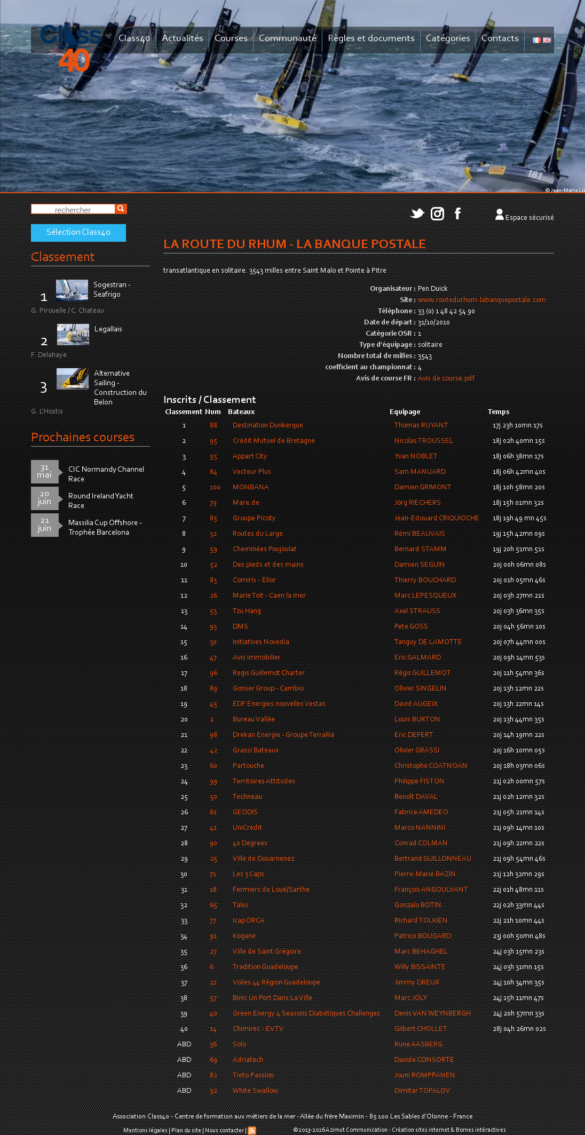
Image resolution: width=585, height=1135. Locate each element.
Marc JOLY (410, 998)
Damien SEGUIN (419, 565)
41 (213, 828)
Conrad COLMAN (421, 843)
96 (213, 673)
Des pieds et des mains (268, 565)
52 (213, 565)
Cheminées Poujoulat (265, 549)
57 (213, 998)
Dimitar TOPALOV (422, 1091)
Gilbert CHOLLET (420, 1029)
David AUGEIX (416, 704)
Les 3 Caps (248, 874)
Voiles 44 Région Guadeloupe (276, 983)
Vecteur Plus (252, 472)
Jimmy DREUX (416, 983)
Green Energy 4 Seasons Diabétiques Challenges (306, 1014)
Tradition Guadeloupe (265, 967)
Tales (241, 905)
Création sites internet (420, 1130)
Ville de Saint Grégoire (267, 952)
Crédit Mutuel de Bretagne (274, 441)
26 (213, 596)
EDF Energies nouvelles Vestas (279, 704)
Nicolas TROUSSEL (423, 441)
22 (213, 983)
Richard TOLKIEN (421, 921)
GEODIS (245, 812)
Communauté (288, 39)
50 (213, 797)
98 (213, 735)
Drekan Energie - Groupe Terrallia (283, 735)
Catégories (448, 39)
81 (213, 812)
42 (213, 751)
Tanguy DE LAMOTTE (428, 642)
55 (213, 457)
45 (213, 704)
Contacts (500, 39)
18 (213, 890)
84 (213, 472)
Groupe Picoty (254, 518)
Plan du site (186, 1131)
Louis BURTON (417, 720)
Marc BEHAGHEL (421, 952)
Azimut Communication (357, 1130)
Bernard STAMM (420, 549)
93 (213, 627)
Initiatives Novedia (261, 642)
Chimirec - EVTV (258, 1029)
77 (213, 921)
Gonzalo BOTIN (417, 905)
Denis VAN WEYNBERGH (432, 1014)
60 (213, 766)
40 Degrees (250, 843)
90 (213, 843)
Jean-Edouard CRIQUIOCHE (436, 518)
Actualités (182, 39)
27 (213, 952)
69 (213, 1060)
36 (213, 1045)
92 (213, 1091)
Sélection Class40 (78, 232)
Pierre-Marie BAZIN (425, 874)
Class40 (134, 39)
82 (213, 1076)
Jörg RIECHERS (417, 503)
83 (213, 580)
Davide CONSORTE (424, 1060)
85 (213, 518)
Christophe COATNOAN (431, 766)
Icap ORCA (249, 921)
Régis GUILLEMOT (422, 673)
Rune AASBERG (418, 1045)
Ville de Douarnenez (263, 859)
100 (215, 487)
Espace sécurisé (529, 218)
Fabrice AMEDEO (421, 812)
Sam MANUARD (420, 472)
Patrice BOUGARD (422, 936)
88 (213, 426)
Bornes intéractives (481, 1130)
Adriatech (248, 1060)
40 (213, 1014)
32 (213, 534)
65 (213, 905)
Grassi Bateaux (256, 751)
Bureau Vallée (254, 720)
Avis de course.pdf (446, 379)
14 (213, 1029)
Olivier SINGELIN (420, 689)
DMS (240, 627)
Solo (239, 1045)
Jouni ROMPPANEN (424, 1076)
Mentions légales (145, 1131)
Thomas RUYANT (421, 426)
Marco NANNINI (419, 828)
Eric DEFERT (413, 735)
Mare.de (246, 503)
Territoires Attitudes (264, 781)
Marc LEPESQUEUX (425, 596)
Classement (63, 257)
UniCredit (247, 828)
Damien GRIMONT (423, 487)
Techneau (247, 797)
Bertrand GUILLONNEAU (432, 859)
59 (213, 549)
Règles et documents (371, 39)
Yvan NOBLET (416, 457)
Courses (231, 39)
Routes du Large (258, 534)
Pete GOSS (411, 627)
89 (213, 689)
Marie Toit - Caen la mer (269, 596)
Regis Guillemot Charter (269, 673)
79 (213, 503)
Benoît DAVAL (416, 797)
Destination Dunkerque (268, 426)
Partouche (248, 766)
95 (213, 441)
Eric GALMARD (417, 658)
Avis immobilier (257, 658)
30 (213, 642)
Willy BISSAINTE (420, 967)
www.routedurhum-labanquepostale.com (482, 300)
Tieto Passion (253, 1076)
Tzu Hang (247, 611)
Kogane (244, 936)
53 (213, 611)
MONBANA (251, 487)
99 (213, 781)
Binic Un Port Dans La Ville (272, 998)
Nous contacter (224, 1131)
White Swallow (255, 1091)
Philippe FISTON (419, 781)
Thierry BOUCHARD (425, 580)
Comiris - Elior (254, 580)
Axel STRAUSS (417, 611)
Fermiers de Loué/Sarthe (271, 890)
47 (213, 658)
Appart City (250, 457)
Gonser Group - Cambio (268, 689)
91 (213, 936)
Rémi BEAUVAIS (419, 534)
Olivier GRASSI (416, 751)
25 (213, 859)
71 (213, 874)
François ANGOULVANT (431, 890)
